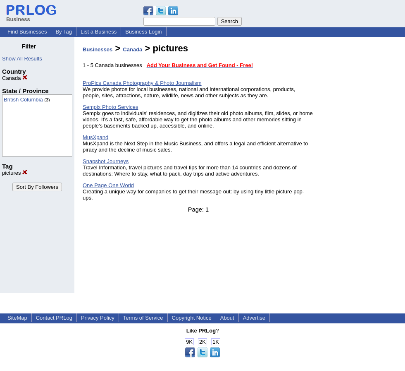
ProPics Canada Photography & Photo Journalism (142, 83)
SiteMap (17, 318)
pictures (14, 173)
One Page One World (108, 185)
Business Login (143, 32)
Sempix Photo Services (110, 107)
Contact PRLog (54, 318)
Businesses (97, 49)
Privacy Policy (97, 318)
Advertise (254, 318)
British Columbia (23, 99)
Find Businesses (27, 32)
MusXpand (95, 137)
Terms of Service (143, 318)
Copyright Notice (192, 318)
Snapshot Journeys (106, 161)
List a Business (99, 32)
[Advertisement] (363, 167)
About (227, 318)
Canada (14, 78)
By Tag (63, 32)
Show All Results (22, 58)
